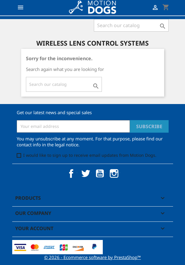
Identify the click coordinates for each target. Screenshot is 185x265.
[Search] (131, 25)
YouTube (100, 173)
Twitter (85, 173)
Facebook (71, 173)
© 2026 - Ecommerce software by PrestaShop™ (92, 257)
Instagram (114, 173)
